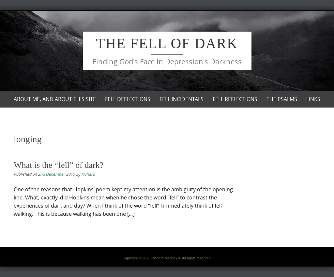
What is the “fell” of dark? (58, 165)
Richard (88, 174)
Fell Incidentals (181, 99)
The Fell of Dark (167, 43)
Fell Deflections (127, 99)
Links (313, 99)
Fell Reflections (235, 99)
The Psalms (281, 99)
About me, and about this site (55, 99)
